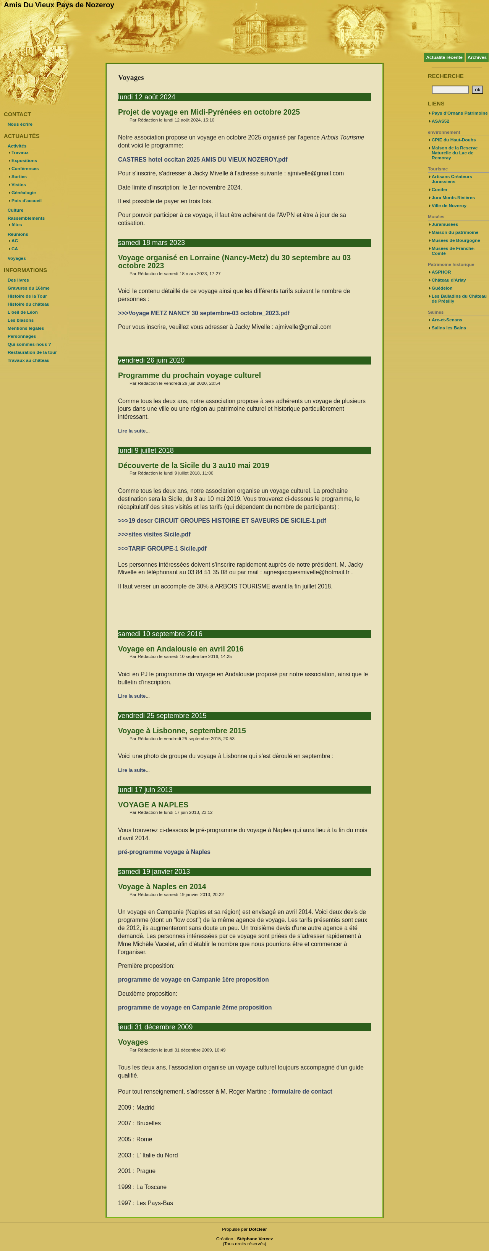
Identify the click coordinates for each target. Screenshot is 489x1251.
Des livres (18, 280)
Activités (17, 146)
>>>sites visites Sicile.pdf (154, 534)
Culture (15, 210)
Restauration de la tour (32, 352)
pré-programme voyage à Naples (164, 852)
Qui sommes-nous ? (29, 344)
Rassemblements (26, 218)
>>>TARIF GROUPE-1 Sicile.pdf (162, 548)
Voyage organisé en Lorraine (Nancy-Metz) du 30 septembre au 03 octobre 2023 (234, 261)
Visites (18, 184)
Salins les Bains (449, 328)
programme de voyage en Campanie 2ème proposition (195, 1007)
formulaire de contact (302, 1091)
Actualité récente (444, 57)
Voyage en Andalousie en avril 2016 (181, 649)
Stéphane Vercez (255, 1238)
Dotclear (258, 1229)
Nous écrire (20, 124)
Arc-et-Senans (447, 319)
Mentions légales (26, 328)
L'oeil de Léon (23, 312)
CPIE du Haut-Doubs (454, 140)
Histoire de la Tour (27, 296)
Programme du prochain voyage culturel (189, 375)
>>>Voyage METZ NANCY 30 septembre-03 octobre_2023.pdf (204, 313)
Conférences (25, 168)
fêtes (16, 224)
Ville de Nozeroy (449, 205)
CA (14, 248)
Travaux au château (29, 360)
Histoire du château (29, 304)
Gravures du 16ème (29, 288)
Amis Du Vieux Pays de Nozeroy (59, 5)
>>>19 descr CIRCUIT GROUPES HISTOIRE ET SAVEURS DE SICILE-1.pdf (222, 520)
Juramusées (445, 224)
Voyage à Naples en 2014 (162, 886)
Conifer (439, 189)
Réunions (18, 234)
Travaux (20, 152)
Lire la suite (132, 431)
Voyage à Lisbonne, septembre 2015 (182, 730)
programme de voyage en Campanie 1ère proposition (193, 979)
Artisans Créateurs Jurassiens (452, 179)
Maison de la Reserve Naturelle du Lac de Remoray (455, 152)
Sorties (19, 176)
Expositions (24, 160)
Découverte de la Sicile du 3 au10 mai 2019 (193, 465)
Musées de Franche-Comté (453, 251)
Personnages (22, 336)
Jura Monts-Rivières (453, 197)
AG (14, 240)
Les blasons (21, 320)
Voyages (133, 1042)
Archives (477, 57)
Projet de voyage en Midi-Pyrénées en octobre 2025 (209, 112)
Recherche (446, 76)
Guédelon (442, 288)
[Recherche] (450, 90)
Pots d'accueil (26, 200)
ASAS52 (440, 121)
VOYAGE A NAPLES (153, 805)
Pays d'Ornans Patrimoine (460, 113)
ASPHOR (441, 272)
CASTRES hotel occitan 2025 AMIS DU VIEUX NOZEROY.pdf (203, 159)
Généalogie (23, 192)
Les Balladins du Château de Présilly (459, 298)
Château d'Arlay (449, 280)
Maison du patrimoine (455, 232)
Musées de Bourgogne (456, 240)
